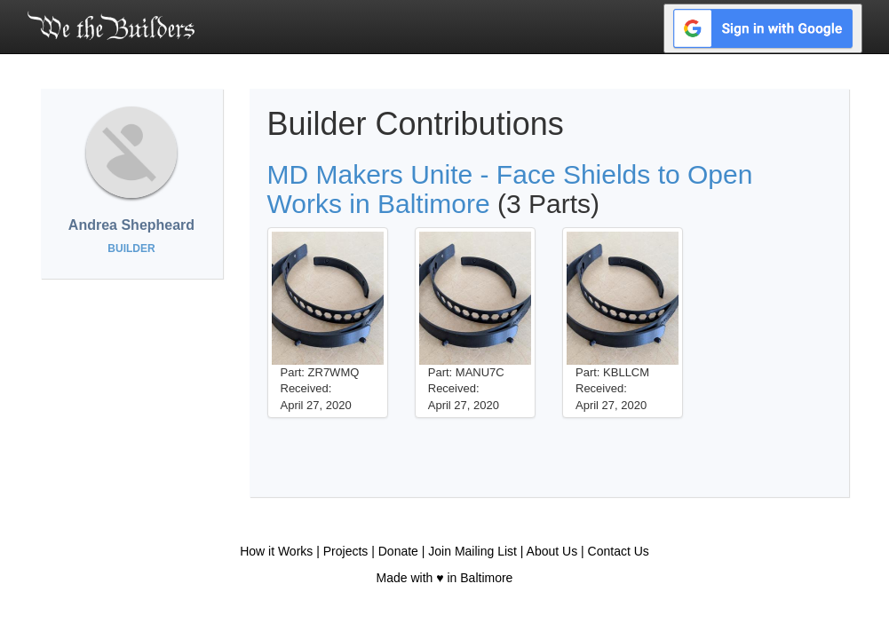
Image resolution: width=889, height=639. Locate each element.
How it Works (276, 551)
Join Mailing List (472, 551)
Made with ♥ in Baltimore (445, 578)
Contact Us (618, 551)
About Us (552, 551)
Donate (398, 551)
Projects (346, 551)
